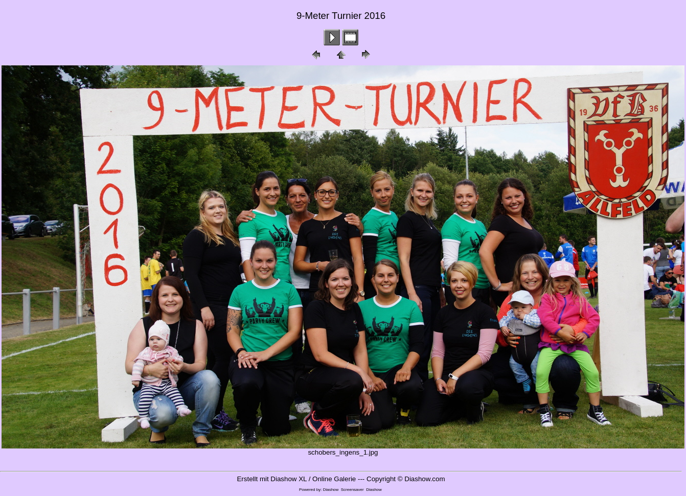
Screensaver (352, 489)
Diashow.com (424, 479)
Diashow (331, 489)
